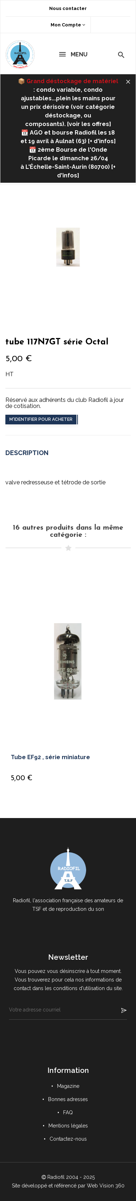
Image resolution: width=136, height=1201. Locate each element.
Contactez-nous (68, 1139)
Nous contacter (68, 8)
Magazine (68, 1086)
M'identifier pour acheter (40, 419)
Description (26, 452)
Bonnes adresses (68, 1099)
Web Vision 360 (106, 1186)
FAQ (68, 1112)
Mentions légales (68, 1126)
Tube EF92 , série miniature (50, 757)
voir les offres (89, 124)
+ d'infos (102, 141)
